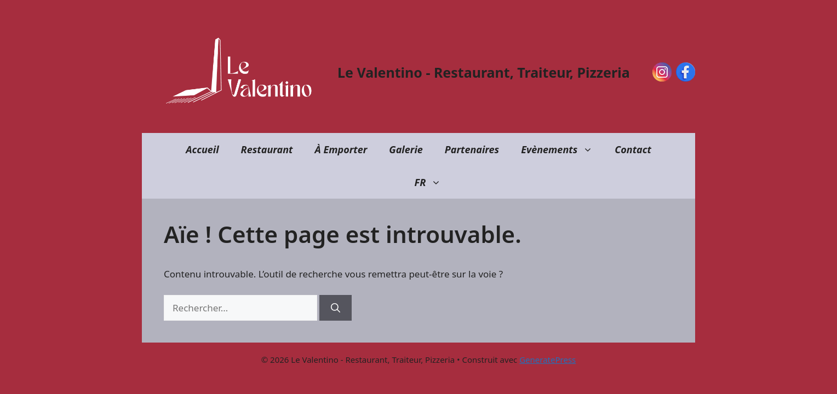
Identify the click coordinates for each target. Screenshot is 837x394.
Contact (633, 149)
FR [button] (433, 182)
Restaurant (267, 149)
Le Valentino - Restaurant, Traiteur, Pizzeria (483, 72)
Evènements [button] (562, 149)
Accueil (202, 149)
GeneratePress (547, 359)
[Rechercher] (335, 308)
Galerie (406, 149)
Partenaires (472, 149)
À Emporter (340, 149)
